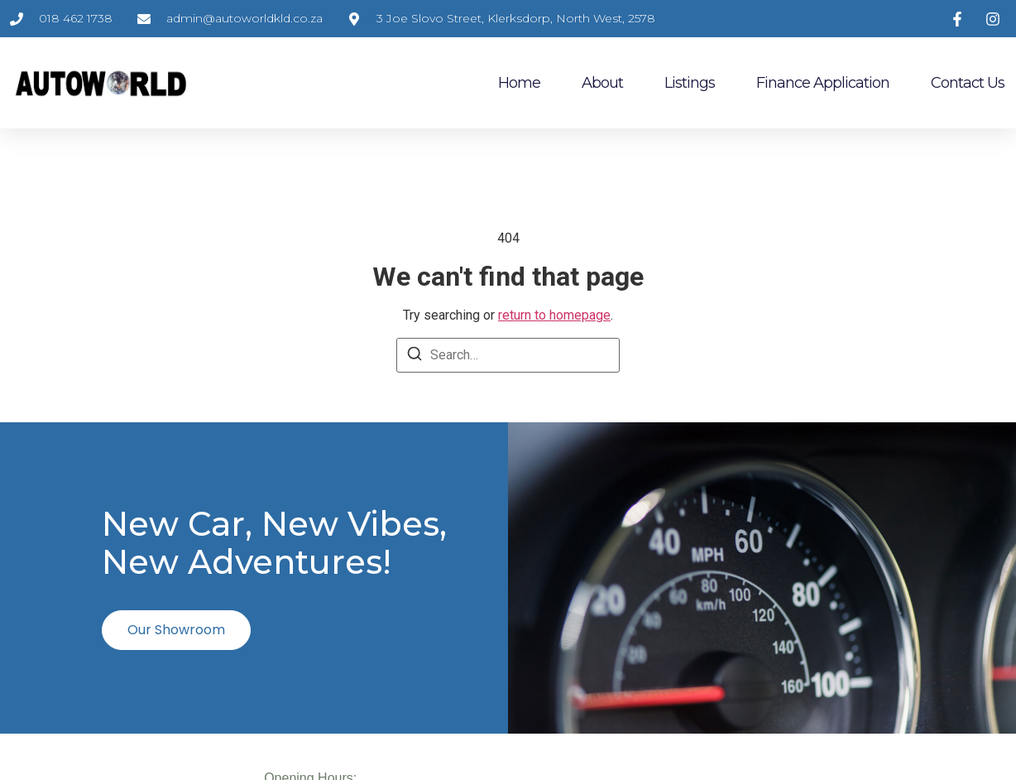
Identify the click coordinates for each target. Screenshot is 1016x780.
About (602, 83)
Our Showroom (176, 629)
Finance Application (822, 83)
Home (519, 83)
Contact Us (967, 83)
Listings (689, 83)
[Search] (414, 356)
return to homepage (554, 315)
